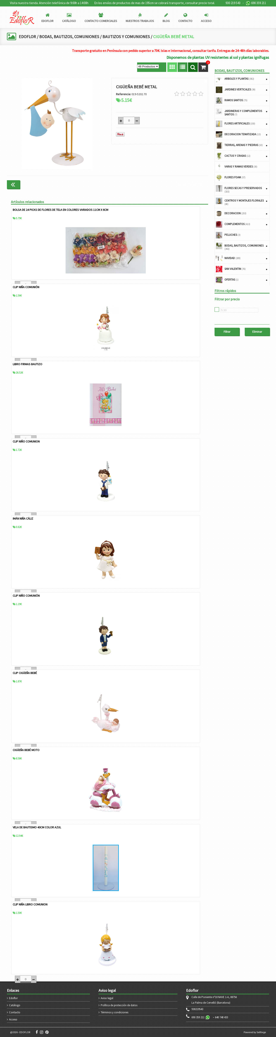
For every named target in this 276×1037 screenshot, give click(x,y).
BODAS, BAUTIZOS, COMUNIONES (70, 36)
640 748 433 (221, 1017)
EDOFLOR (27, 36)
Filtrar (227, 332)
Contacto (14, 1012)
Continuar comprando (190, 184)
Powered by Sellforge (255, 1032)
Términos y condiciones (114, 1012)
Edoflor (13, 998)
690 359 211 (256, 3)
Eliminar (257, 332)
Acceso (13, 1019)
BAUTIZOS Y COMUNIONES (128, 36)
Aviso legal (107, 998)
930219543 (197, 1009)
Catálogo (14, 1005)
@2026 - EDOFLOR (20, 1032)
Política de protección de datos (119, 1005)
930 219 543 (233, 3)
